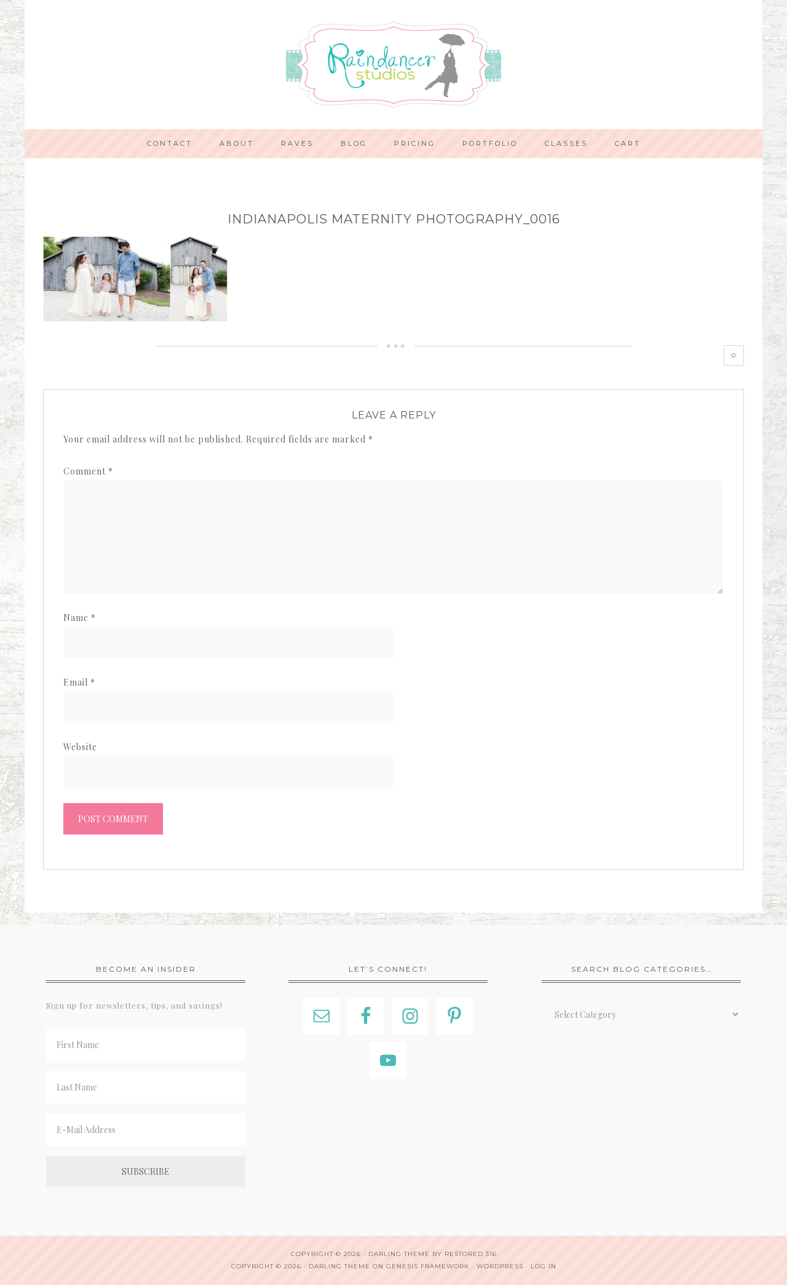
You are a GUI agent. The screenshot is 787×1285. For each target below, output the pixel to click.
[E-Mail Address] (145, 1129)
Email (79, 682)
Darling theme (399, 1254)
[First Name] (145, 1044)
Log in (543, 1266)
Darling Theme (339, 1266)
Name (79, 617)
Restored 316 (471, 1254)
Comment (88, 471)
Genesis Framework (427, 1266)
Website (80, 747)
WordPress (500, 1266)
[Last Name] (145, 1087)
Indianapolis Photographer (393, 64)
